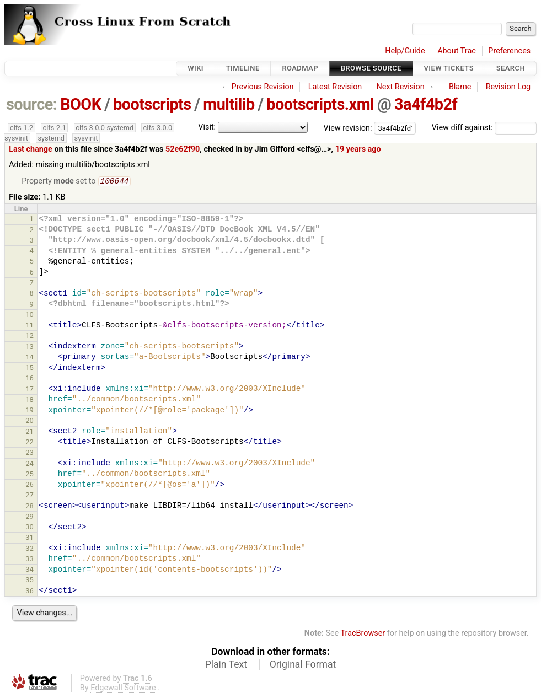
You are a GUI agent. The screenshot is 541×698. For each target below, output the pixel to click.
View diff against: (484, 127)
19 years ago (358, 149)
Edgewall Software (123, 689)
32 (29, 549)
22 (29, 443)
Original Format (303, 665)
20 (29, 421)
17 (29, 390)
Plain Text (226, 665)
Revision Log (508, 87)
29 (29, 517)
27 (29, 496)
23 (29, 453)
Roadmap (300, 68)
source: (31, 104)
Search (510, 68)
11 (29, 326)
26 (29, 485)
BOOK (80, 104)
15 (29, 368)
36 (29, 592)
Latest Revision (335, 87)
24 (29, 464)
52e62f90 (182, 149)
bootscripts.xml (320, 104)
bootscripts (152, 104)
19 (29, 411)
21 (29, 432)
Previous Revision (263, 87)
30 (29, 528)
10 (29, 316)
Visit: (207, 127)
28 (29, 507)
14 (29, 358)
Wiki (195, 68)
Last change (30, 149)
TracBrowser (363, 634)
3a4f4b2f (425, 104)
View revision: (348, 127)
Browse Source (371, 68)
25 (29, 475)
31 (29, 538)
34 (29, 570)
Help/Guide (405, 51)
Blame (460, 87)
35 (29, 581)
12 (29, 336)
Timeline (243, 68)
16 (29, 379)
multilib (228, 104)
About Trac (456, 51)
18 (29, 400)
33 (29, 560)
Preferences (509, 51)
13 (29, 347)
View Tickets (449, 68)
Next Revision (400, 87)
